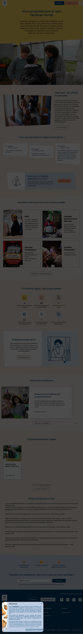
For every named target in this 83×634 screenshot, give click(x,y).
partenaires (16, 606)
